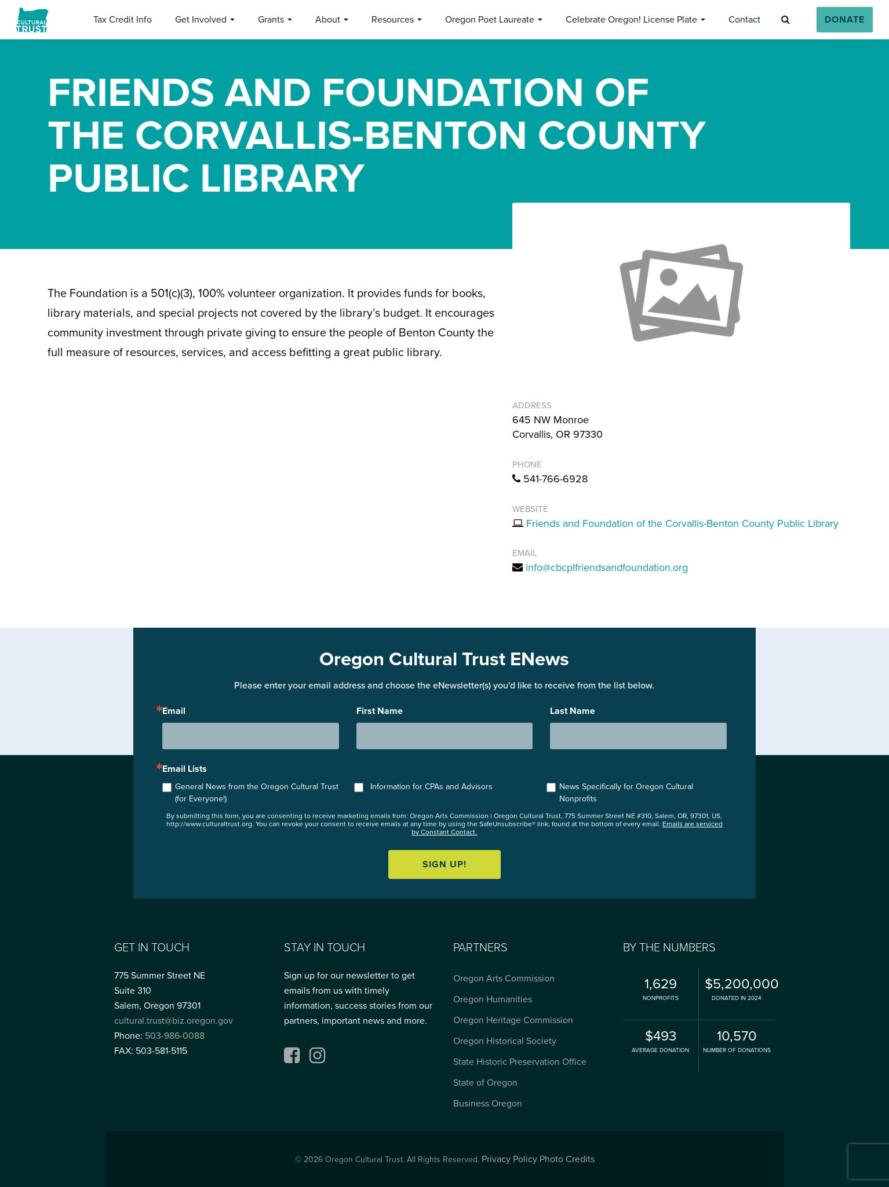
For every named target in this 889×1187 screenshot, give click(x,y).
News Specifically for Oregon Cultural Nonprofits (626, 793)
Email (173, 711)
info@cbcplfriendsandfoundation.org (607, 567)
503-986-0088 (175, 1036)
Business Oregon (487, 1103)
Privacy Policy (509, 1159)
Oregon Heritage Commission (513, 1020)
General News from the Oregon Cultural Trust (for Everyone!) (256, 793)
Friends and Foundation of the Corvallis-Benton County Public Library (682, 523)
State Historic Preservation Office (519, 1062)
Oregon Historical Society (504, 1041)
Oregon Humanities (492, 999)
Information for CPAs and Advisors (431, 787)
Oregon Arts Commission (504, 978)
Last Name (572, 711)
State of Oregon (485, 1083)
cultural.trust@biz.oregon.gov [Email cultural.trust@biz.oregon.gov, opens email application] (173, 1021)
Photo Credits (567, 1159)
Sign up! (444, 864)
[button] (122, 19)
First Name (379, 711)
